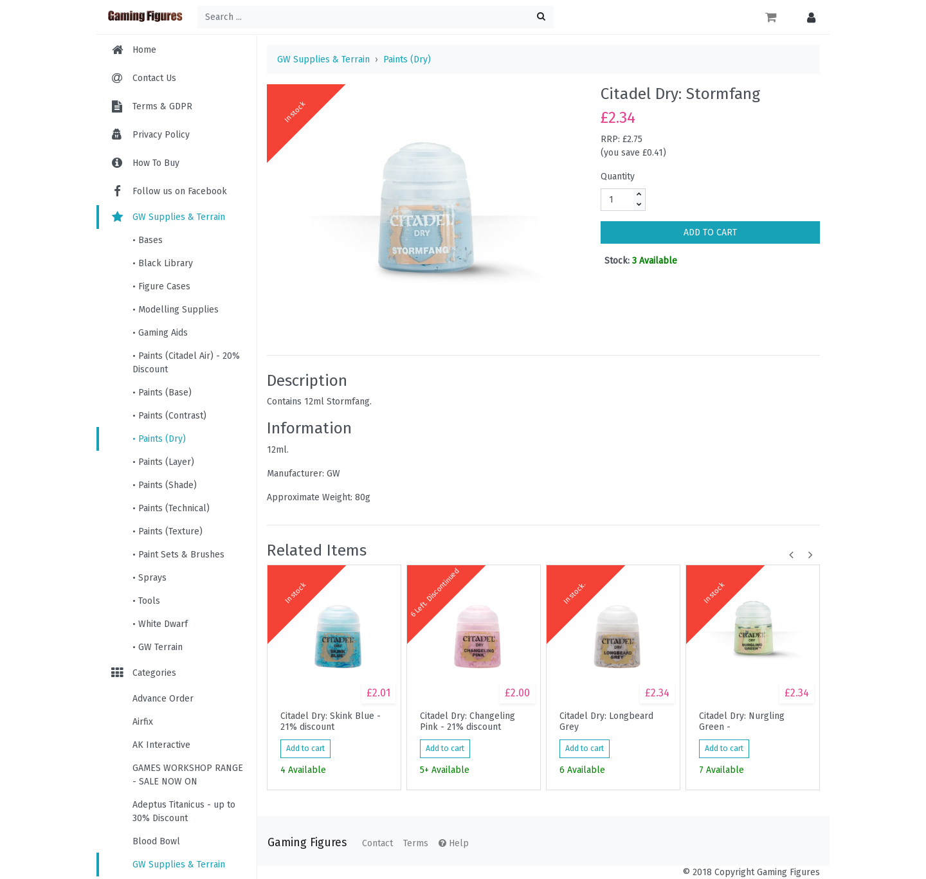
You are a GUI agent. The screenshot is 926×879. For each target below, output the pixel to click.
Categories (142, 672)
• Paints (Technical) (171, 508)
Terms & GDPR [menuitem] (162, 106)
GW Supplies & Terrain (167, 217)
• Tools (146, 600)
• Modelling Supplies (175, 309)
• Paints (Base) (162, 392)
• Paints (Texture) (167, 531)
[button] (808, 17)
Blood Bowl (156, 841)
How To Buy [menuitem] (155, 163)
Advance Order (163, 698)
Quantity (618, 176)
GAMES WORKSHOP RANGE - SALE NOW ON (187, 775)
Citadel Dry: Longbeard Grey (606, 721)
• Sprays (149, 577)
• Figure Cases (161, 286)
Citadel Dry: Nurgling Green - (742, 721)
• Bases (147, 240)
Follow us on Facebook (168, 191)
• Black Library (162, 263)
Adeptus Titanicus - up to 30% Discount (183, 811)
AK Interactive (161, 744)
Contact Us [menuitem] (154, 78)
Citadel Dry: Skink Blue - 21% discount (330, 721)
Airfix (142, 721)
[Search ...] (375, 17)
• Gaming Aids (160, 332)
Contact (377, 843)
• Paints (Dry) (159, 438)
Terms (415, 843)
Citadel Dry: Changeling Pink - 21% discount (467, 721)
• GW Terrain (157, 647)
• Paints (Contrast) (169, 415)
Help (454, 843)
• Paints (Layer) (163, 462)
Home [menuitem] (144, 49)
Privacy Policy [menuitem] (161, 134)
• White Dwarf (160, 624)
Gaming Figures (307, 842)
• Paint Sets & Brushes (178, 554)
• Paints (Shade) (164, 485)
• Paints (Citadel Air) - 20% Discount (186, 362)
